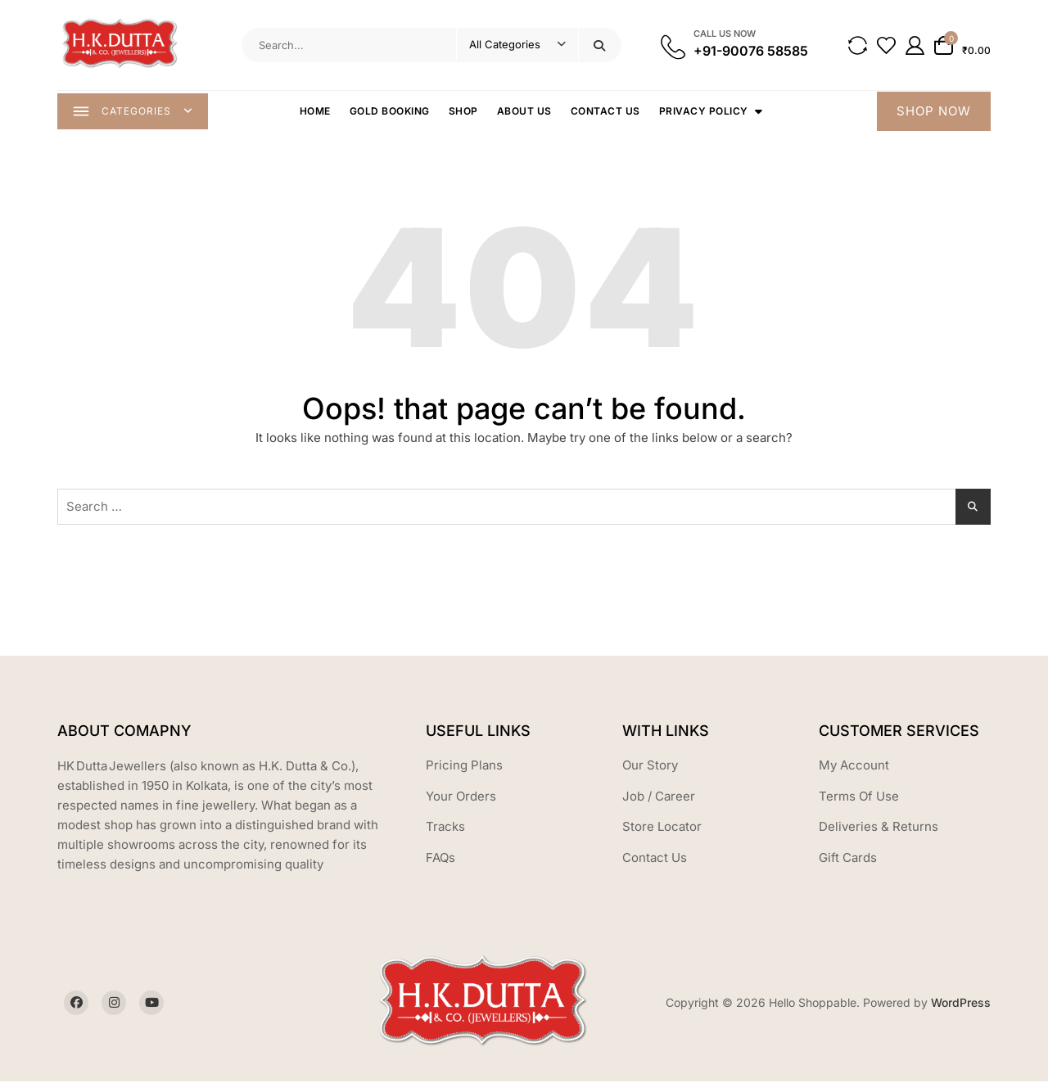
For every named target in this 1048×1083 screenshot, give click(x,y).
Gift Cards (848, 859)
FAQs (440, 859)
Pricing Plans (464, 766)
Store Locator (662, 828)
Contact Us (606, 112)
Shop (464, 112)
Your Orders (461, 797)
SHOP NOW (934, 112)
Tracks (445, 828)
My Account (854, 766)
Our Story (650, 766)
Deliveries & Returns (878, 828)
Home (316, 112)
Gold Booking (390, 112)
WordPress (961, 1004)
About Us (525, 112)
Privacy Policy (704, 112)
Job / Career (658, 797)
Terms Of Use (859, 797)
